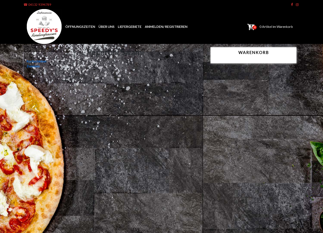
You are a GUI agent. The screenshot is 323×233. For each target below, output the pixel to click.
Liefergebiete (130, 26)
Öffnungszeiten (80, 26)
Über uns (106, 26)
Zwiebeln (33, 66)
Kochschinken (36, 61)
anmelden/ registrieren (166, 26)
